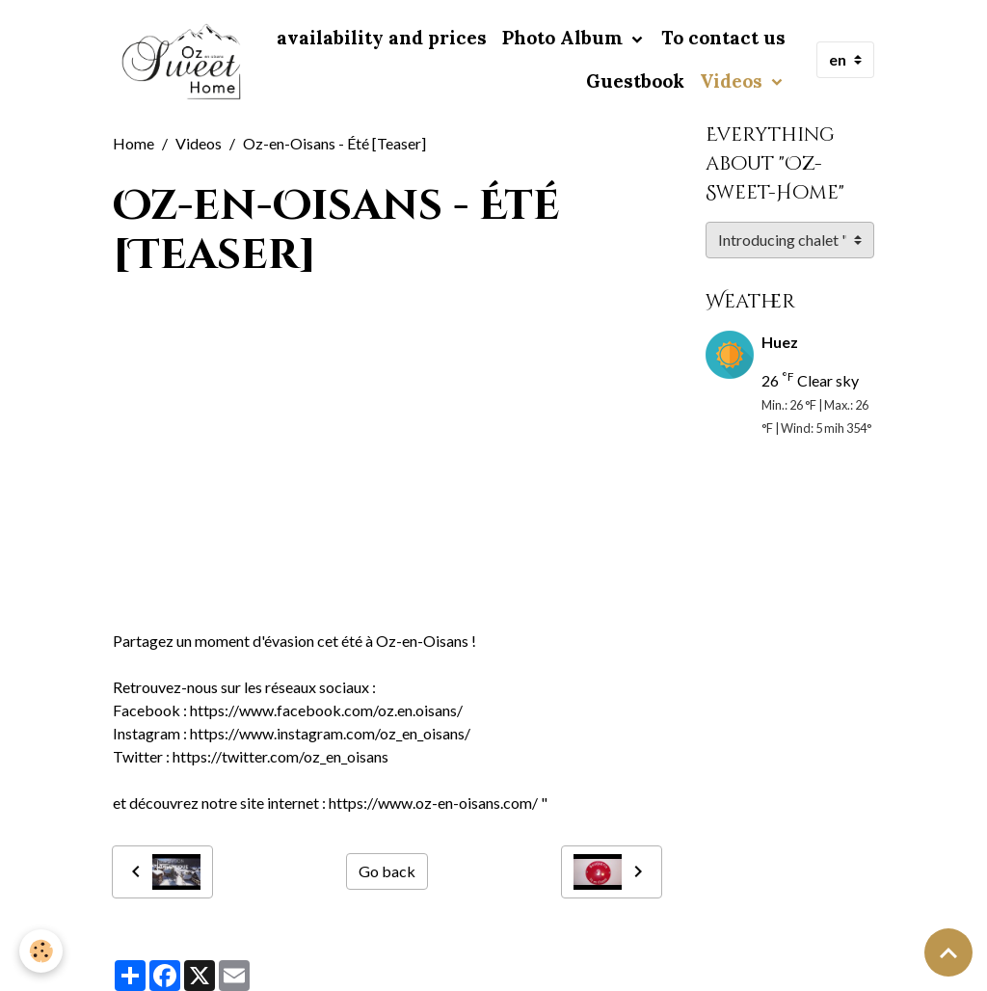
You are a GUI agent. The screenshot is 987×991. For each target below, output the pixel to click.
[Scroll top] (948, 952)
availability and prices (382, 37)
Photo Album (564, 37)
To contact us (723, 37)
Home (133, 143)
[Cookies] (41, 951)
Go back (387, 871)
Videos (733, 81)
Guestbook (635, 81)
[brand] (182, 60)
